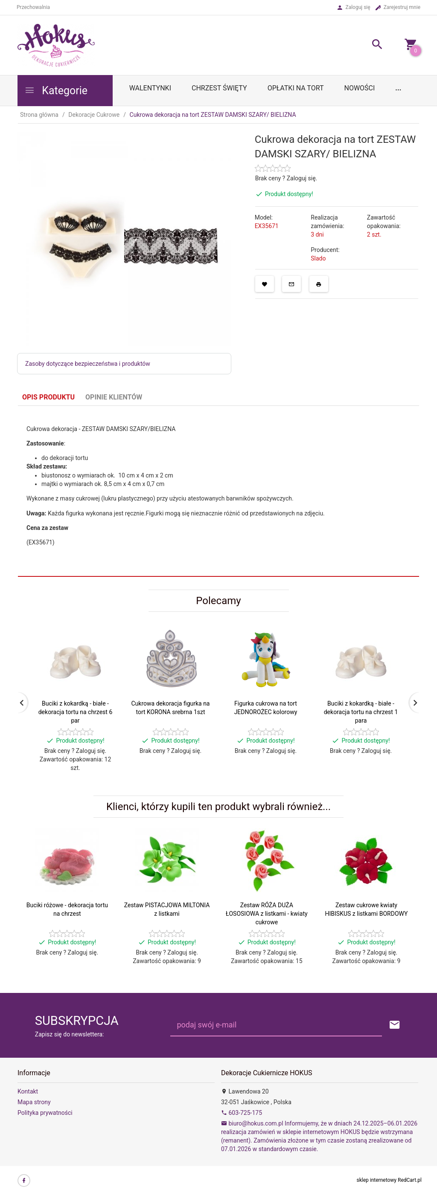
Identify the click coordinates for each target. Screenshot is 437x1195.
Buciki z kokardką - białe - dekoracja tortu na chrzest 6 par (75, 712)
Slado (318, 258)
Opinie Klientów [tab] (113, 397)
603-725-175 (241, 1112)
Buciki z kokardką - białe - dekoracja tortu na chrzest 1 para (361, 712)
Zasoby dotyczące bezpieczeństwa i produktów (87, 363)
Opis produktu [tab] (48, 397)
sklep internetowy (377, 1180)
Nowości (359, 88)
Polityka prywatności (45, 1112)
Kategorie (55, 90)
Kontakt (27, 1091)
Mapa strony (34, 1102)
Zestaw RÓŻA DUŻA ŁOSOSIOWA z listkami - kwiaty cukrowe (267, 914)
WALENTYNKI (150, 88)
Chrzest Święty (219, 88)
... (398, 88)
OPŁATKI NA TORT (296, 88)
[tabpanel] (218, 491)
